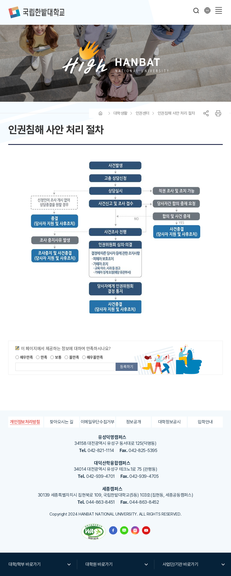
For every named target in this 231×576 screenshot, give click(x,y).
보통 (55, 357)
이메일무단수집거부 (98, 422)
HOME (100, 113)
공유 (206, 113)
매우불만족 (92, 357)
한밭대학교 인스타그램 (135, 530)
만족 (41, 357)
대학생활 (120, 113)
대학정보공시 (169, 422)
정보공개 (133, 422)
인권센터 (142, 113)
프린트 (218, 113)
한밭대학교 (36, 12)
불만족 (72, 357)
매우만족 (24, 357)
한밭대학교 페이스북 (113, 530)
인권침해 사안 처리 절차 (176, 113)
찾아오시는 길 (61, 422)
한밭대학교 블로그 (124, 530)
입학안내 (205, 422)
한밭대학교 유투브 (146, 530)
